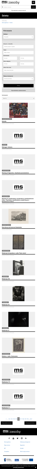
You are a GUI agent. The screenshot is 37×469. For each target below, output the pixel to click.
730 (28, 419)
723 (12, 419)
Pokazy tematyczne (8, 76)
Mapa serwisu (7, 445)
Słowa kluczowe (7, 67)
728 (23, 419)
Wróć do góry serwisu (25, 451)
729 (25, 419)
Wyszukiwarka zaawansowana (18, 10)
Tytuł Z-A (18, 98)
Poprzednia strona (6, 423)
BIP (5, 448)
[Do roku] (27, 58)
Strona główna (5, 22)
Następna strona (30, 423)
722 (9, 419)
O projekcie (6, 451)
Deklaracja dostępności (25, 442)
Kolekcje (5, 34)
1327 (31, 419)
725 (16, 419)
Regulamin (22, 445)
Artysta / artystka (7, 44)
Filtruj (18, 85)
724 (14, 419)
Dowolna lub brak (18, 78)
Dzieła (11, 22)
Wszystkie (18, 36)
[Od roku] (10, 58)
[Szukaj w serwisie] (16, 7)
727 (21, 419)
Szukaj (33, 7)
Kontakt (21, 448)
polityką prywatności (18, 467)
